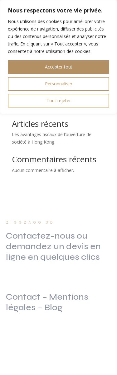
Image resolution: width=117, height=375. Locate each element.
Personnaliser (58, 84)
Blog (53, 307)
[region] (58, 57)
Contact (23, 297)
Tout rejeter (58, 100)
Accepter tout (58, 67)
